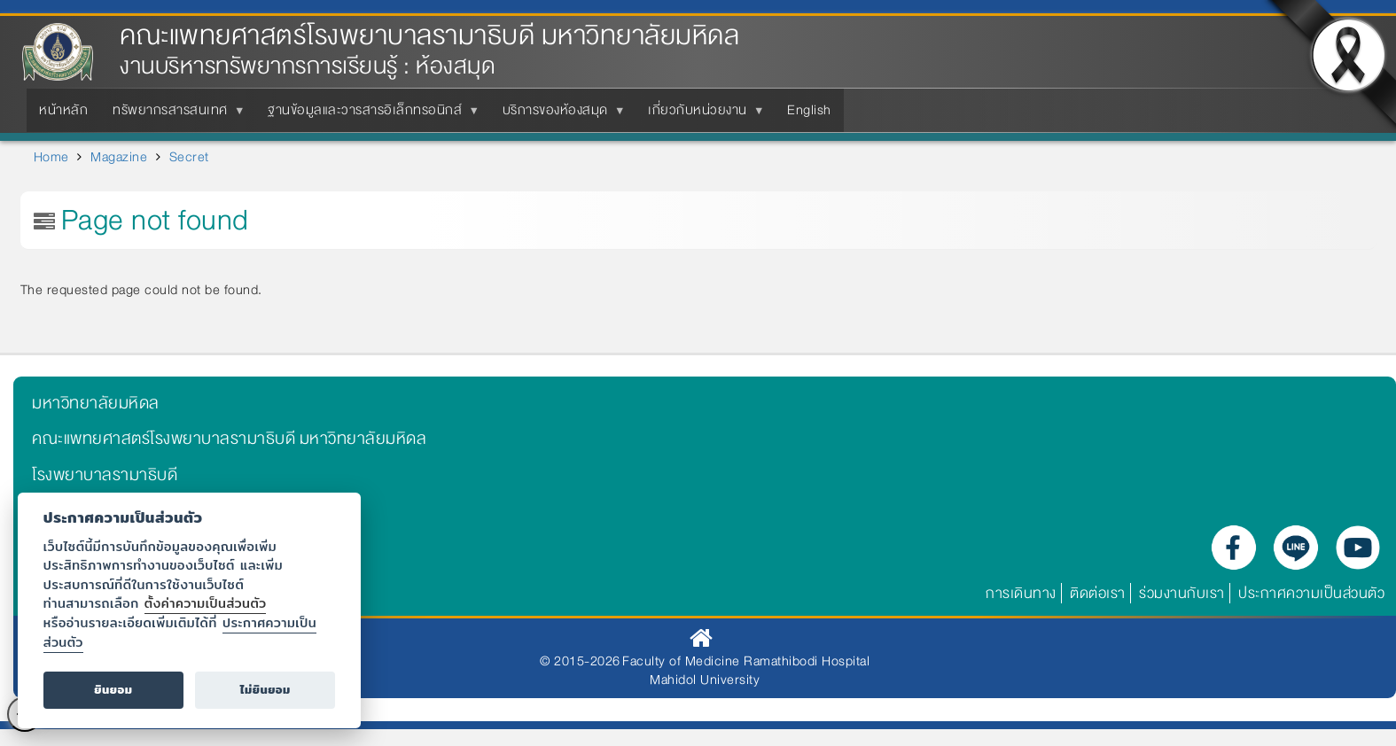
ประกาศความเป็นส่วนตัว (1311, 593)
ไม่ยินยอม (265, 689)
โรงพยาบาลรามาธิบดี (104, 475)
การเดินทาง (1021, 593)
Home (51, 156)
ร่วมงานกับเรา (1182, 593)
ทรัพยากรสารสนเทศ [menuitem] (173, 115)
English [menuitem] (809, 109)
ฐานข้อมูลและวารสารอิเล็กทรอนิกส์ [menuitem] (368, 115)
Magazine (118, 156)
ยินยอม (113, 689)
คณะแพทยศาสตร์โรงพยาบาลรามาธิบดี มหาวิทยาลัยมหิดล (429, 36)
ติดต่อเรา (1098, 593)
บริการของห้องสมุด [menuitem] (559, 115)
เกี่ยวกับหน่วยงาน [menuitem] (701, 115)
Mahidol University (705, 679)
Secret (189, 156)
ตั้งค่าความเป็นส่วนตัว (205, 603)
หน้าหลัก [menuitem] (63, 109)
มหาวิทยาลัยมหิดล (96, 403)
